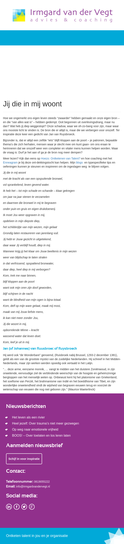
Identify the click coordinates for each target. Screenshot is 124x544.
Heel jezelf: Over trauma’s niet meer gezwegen (45, 423)
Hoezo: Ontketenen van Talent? (60, 158)
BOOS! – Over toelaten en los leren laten (41, 435)
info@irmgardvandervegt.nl (33, 486)
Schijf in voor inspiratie (24, 458)
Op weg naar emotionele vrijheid (35, 429)
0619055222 (42, 481)
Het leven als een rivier (28, 417)
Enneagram (10, 162)
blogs (80, 162)
